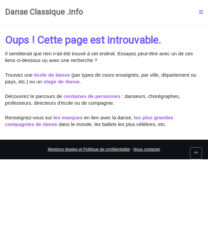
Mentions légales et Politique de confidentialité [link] (89, 149)
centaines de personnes (92, 96)
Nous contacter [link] (147, 149)
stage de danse (61, 81)
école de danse (52, 75)
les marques (68, 117)
